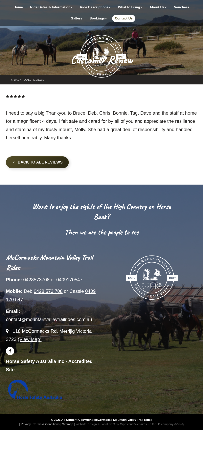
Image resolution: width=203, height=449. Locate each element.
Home (18, 7)
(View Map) (30, 339)
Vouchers (181, 7)
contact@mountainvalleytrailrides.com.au (49, 319)
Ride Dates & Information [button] (51, 7)
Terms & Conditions (46, 424)
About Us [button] (158, 7)
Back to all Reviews (38, 162)
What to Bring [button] (130, 7)
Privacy (26, 424)
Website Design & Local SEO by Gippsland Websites (111, 424)
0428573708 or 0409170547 (52, 279)
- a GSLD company (166, 424)
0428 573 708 (48, 291)
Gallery (76, 18)
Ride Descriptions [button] (95, 7)
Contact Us (124, 18)
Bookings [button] (98, 18)
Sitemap (67, 424)
